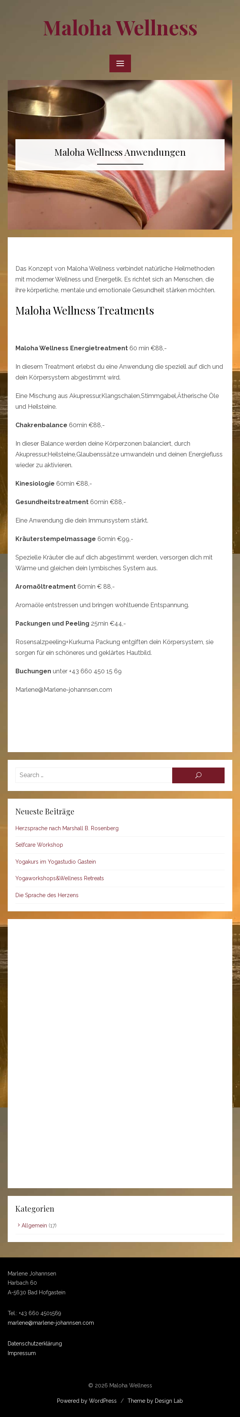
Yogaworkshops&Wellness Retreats (59, 878)
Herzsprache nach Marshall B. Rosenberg (67, 828)
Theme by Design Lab (155, 1401)
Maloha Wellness (120, 27)
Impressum (22, 1353)
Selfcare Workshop (39, 845)
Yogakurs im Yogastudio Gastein (55, 862)
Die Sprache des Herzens (47, 895)
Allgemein (34, 1225)
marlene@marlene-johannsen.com (51, 1323)
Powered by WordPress (87, 1401)
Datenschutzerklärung (35, 1343)
